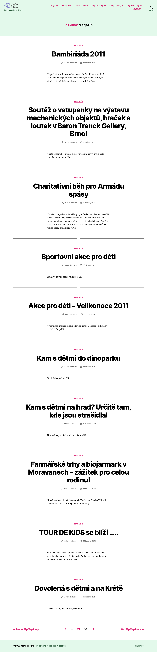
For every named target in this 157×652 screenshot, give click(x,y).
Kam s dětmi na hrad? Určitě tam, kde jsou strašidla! (78, 411)
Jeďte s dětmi (27, 646)
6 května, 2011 (89, 203)
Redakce (73, 63)
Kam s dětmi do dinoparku (78, 358)
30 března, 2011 (89, 424)
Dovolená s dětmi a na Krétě (78, 588)
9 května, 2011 (89, 142)
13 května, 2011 (89, 63)
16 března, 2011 (89, 597)
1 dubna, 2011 (89, 314)
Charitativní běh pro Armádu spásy (78, 190)
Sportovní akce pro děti (78, 256)
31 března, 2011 (89, 367)
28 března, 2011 (89, 488)
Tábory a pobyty (115, 5)
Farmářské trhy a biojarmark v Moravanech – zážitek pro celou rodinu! (78, 472)
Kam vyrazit (66, 5)
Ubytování (137, 9)
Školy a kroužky (132, 5)
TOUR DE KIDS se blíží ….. (78, 532)
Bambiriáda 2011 (78, 54)
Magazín (54, 5)
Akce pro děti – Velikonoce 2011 (78, 305)
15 (78, 629)
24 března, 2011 (89, 541)
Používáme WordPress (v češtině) (51, 646)
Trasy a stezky (96, 5)
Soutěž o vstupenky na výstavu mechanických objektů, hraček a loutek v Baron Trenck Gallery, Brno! (78, 122)
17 (92, 629)
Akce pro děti (82, 5)
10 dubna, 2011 (89, 265)
